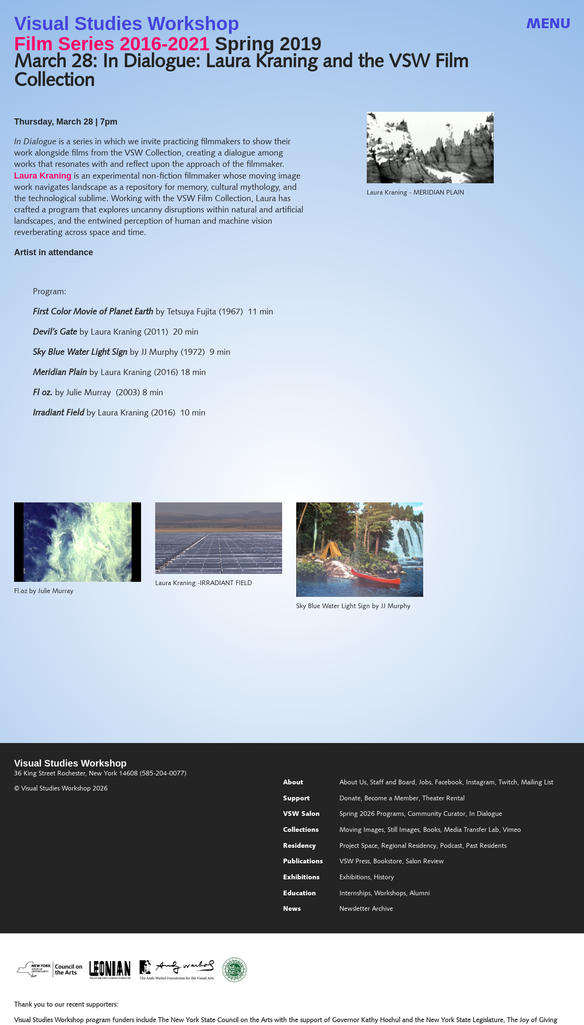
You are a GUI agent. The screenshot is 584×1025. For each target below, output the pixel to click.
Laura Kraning (42, 175)
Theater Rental (443, 799)
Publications (303, 862)
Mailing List (537, 783)
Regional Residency (408, 846)
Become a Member (391, 799)
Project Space (358, 846)
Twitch (507, 783)
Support (296, 799)
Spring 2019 (268, 43)
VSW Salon (301, 814)
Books (431, 830)
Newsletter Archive (366, 909)
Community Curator (437, 814)
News (292, 909)
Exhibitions (301, 878)
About (293, 783)
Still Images (403, 830)
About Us (352, 783)
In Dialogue (485, 814)
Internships (355, 894)
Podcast (451, 846)
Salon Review (425, 862)
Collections (301, 830)
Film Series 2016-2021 (112, 43)
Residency (299, 846)
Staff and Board (392, 783)
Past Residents (486, 846)
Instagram (480, 783)
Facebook (448, 783)
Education (299, 894)
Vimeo (512, 830)
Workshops (390, 894)
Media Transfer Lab (471, 830)
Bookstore (387, 862)
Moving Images (361, 830)
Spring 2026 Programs (371, 814)
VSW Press (354, 862)
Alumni (420, 894)
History (384, 878)
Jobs (425, 783)
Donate (350, 799)
